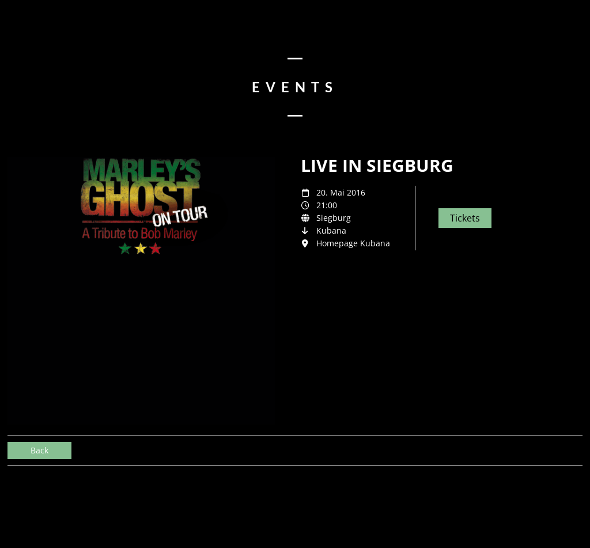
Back (39, 450)
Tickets (465, 218)
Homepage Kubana (353, 243)
